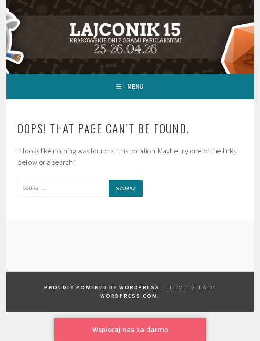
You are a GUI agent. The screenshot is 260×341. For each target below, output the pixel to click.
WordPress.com (128, 295)
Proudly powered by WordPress (101, 287)
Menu (135, 86)
